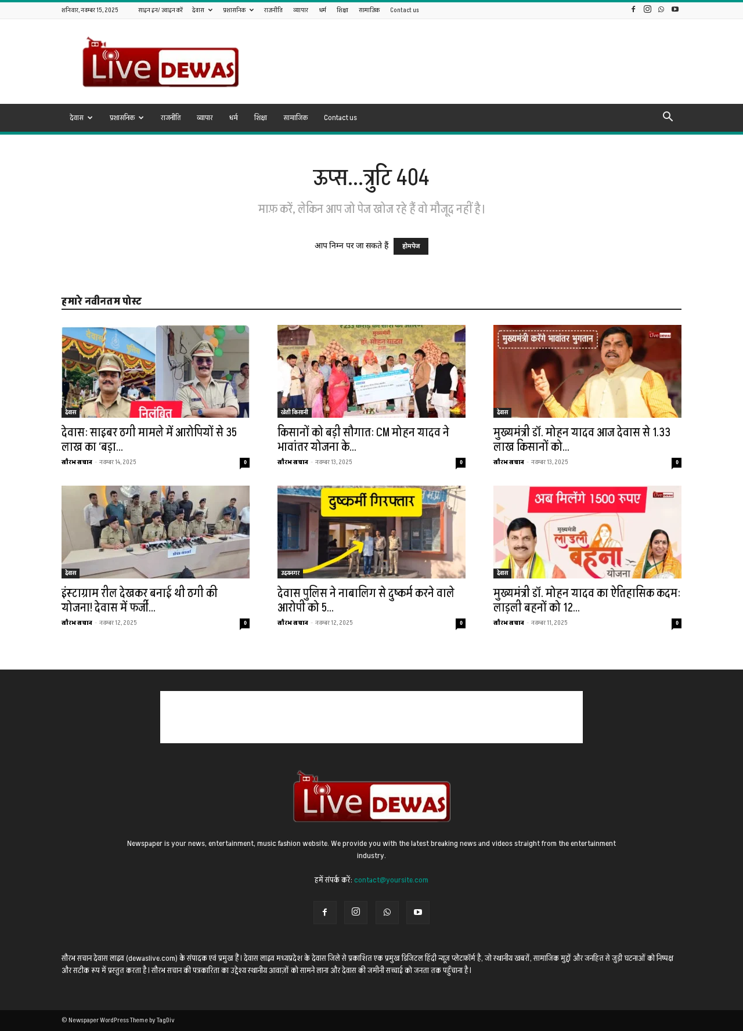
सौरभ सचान (77, 462)
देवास (202, 10)
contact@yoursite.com (391, 879)
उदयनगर (290, 573)
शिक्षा (342, 10)
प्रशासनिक (238, 10)
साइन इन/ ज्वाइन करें (160, 10)
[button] (667, 118)
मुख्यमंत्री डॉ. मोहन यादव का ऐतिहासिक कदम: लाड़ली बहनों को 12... (586, 600)
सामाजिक (369, 10)
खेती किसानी (294, 412)
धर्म (322, 10)
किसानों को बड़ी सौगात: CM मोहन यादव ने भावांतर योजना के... (363, 439)
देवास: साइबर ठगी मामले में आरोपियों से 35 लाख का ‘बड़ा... (149, 439)
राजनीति (273, 10)
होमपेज (411, 246)
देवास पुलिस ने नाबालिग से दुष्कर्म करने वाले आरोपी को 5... (366, 600)
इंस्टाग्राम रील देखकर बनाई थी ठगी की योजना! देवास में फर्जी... (140, 600)
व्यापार (300, 10)
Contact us (404, 10)
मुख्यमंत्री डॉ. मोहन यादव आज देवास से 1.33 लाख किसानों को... (581, 439)
